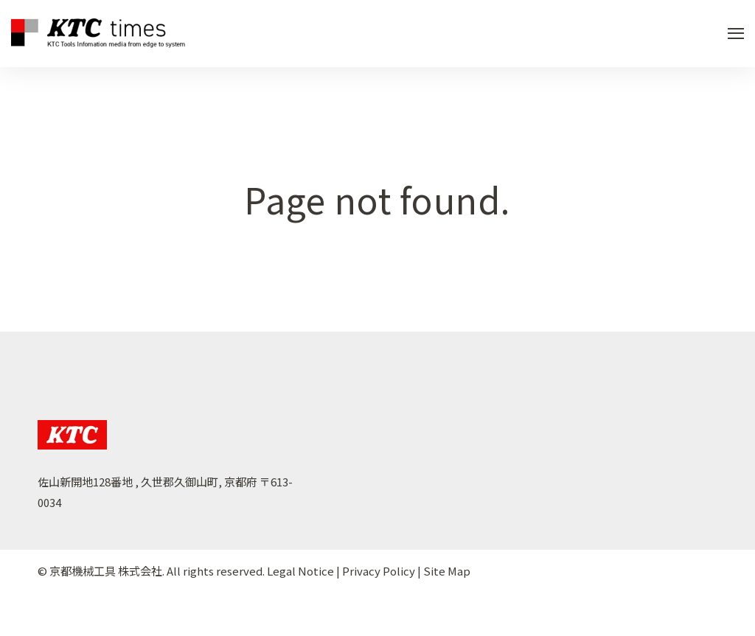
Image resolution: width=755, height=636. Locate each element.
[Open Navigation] (736, 33)
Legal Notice (300, 571)
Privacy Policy (378, 571)
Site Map (446, 571)
